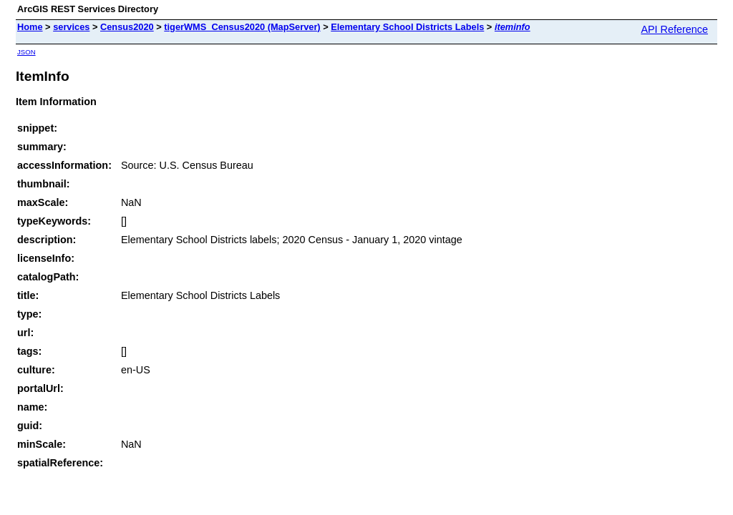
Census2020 (127, 26)
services (71, 26)
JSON (26, 52)
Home (30, 26)
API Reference (674, 29)
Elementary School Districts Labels (407, 26)
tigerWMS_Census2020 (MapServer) (242, 26)
